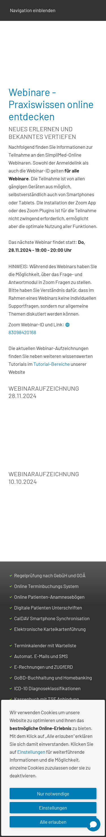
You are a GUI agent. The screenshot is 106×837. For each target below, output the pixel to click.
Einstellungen (31, 752)
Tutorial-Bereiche (51, 364)
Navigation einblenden (32, 10)
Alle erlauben (53, 822)
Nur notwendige (53, 793)
